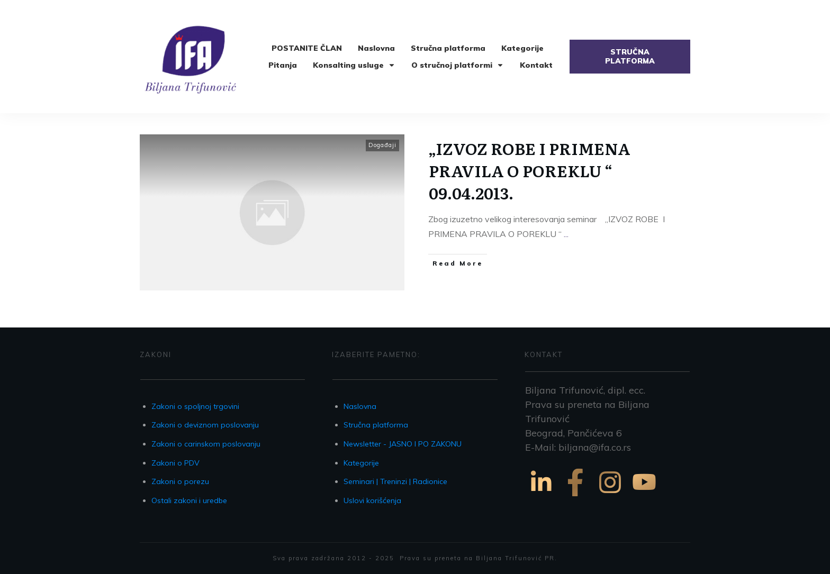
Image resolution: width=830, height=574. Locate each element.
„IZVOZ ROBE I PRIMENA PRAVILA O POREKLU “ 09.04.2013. (529, 170)
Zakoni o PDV (175, 463)
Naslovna (360, 406)
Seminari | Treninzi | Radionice (395, 481)
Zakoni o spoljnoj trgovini (195, 406)
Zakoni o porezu (180, 481)
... (566, 234)
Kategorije (361, 463)
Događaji (382, 145)
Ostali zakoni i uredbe (189, 500)
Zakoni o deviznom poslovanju (205, 425)
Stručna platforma (376, 425)
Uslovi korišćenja (372, 500)
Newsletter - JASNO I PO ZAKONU (403, 444)
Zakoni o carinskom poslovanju (205, 444)
